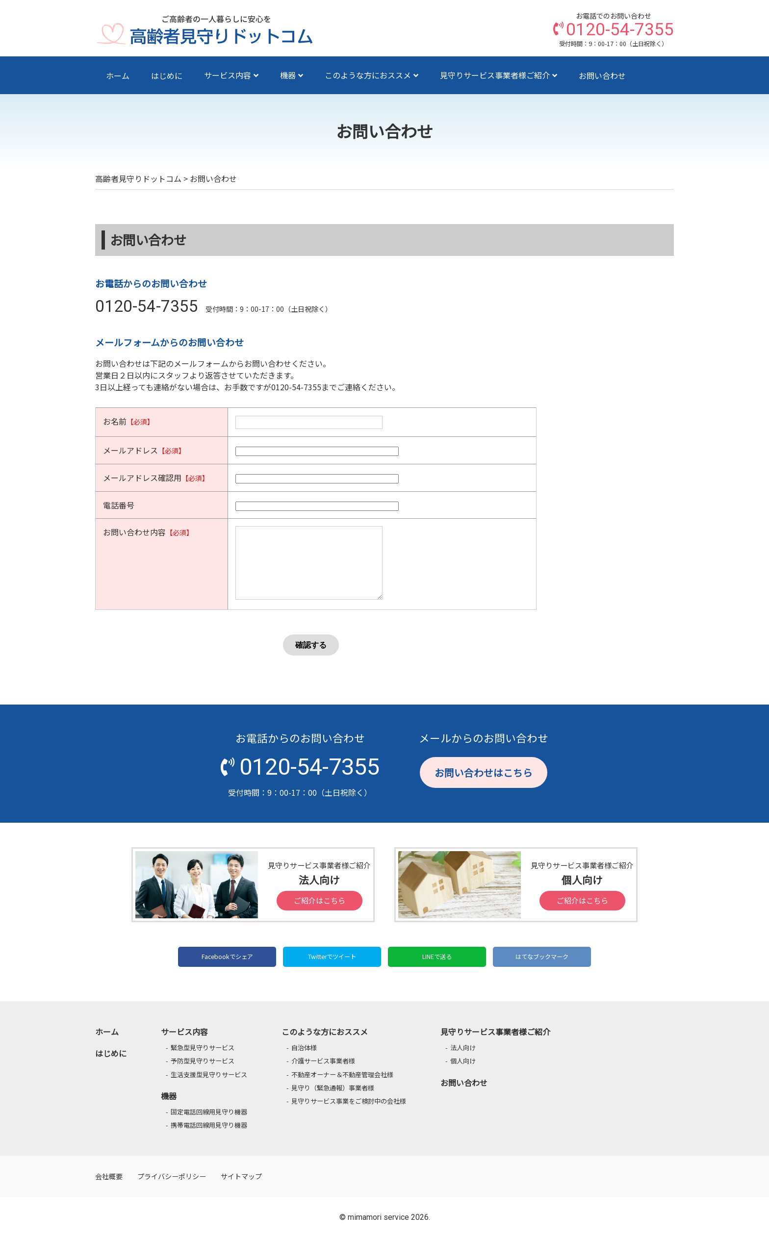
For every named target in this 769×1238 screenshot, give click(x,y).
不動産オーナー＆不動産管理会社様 (342, 1074)
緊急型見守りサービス (202, 1047)
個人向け (463, 1060)
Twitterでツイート (332, 956)
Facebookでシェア (227, 956)
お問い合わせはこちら (484, 772)
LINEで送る (437, 956)
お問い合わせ (602, 75)
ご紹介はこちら (319, 900)
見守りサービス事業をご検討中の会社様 (348, 1101)
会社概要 (109, 1176)
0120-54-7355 (146, 306)
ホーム (117, 75)
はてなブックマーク (541, 956)
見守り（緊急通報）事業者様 (332, 1087)
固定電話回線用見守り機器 (209, 1111)
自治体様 (304, 1047)
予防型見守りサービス (202, 1060)
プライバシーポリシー (171, 1176)
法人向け (463, 1047)
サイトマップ (241, 1176)
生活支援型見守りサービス (209, 1074)
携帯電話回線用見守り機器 (209, 1125)
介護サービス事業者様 (323, 1060)
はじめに (166, 75)
